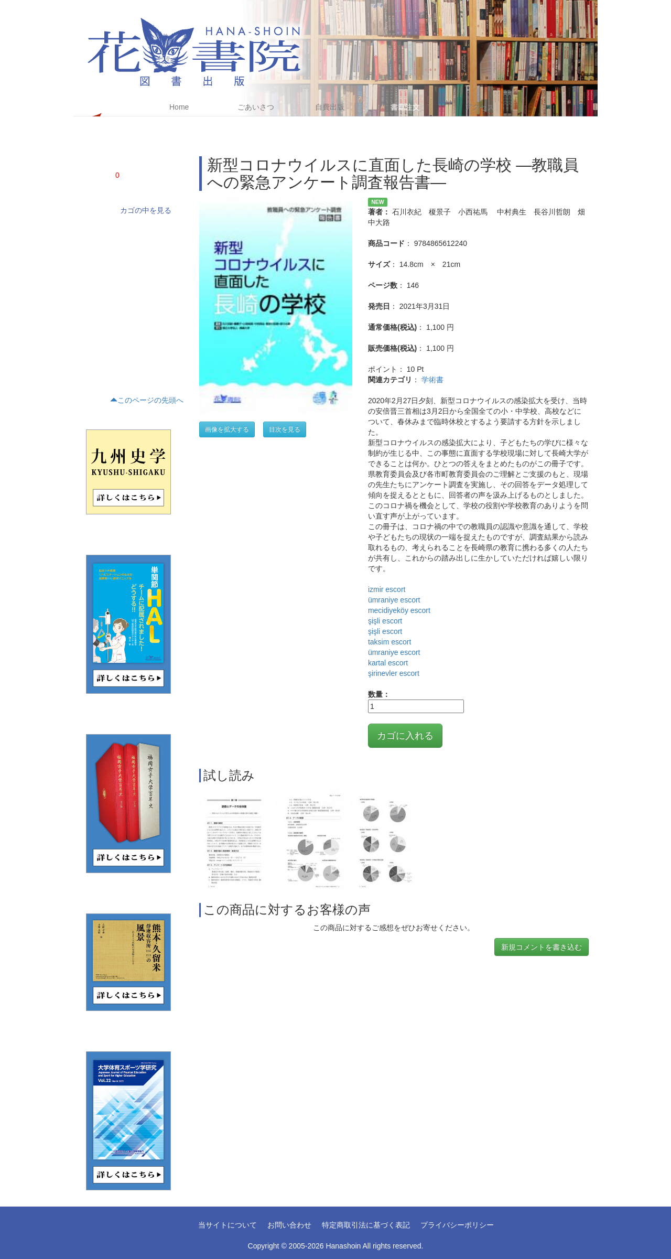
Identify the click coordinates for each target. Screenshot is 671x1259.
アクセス (479, 107)
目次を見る (284, 429)
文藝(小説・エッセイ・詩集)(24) (129, 267)
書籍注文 (405, 107)
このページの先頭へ (146, 400)
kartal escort (388, 663)
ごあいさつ (255, 107)
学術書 (432, 379)
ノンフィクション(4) (113, 249)
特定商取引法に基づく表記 (366, 1225)
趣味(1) (94, 356)
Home (179, 107)
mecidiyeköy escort (399, 610)
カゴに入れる (405, 735)
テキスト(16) (102, 320)
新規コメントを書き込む (541, 947)
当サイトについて (227, 1225)
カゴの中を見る (145, 210)
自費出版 (329, 107)
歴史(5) (94, 302)
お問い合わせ (289, 1225)
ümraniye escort (394, 600)
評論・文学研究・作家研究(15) (127, 284)
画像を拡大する (227, 429)
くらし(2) (97, 338)
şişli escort (385, 621)
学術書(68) (99, 231)
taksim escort (389, 642)
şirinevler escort (393, 673)
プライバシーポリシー (457, 1225)
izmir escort (387, 589)
